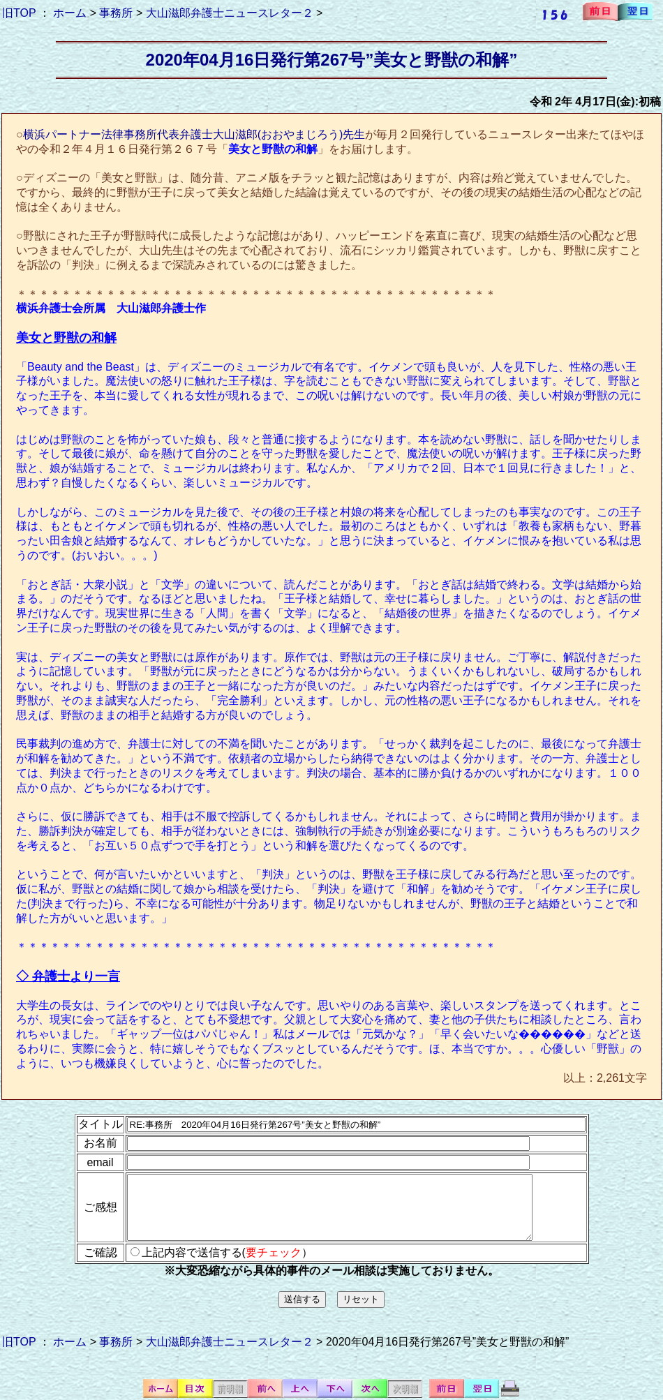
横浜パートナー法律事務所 (90, 134)
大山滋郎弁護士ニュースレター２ (229, 13)
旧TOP (19, 13)
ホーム (70, 13)
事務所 (116, 13)
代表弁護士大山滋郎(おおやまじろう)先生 (261, 134)
